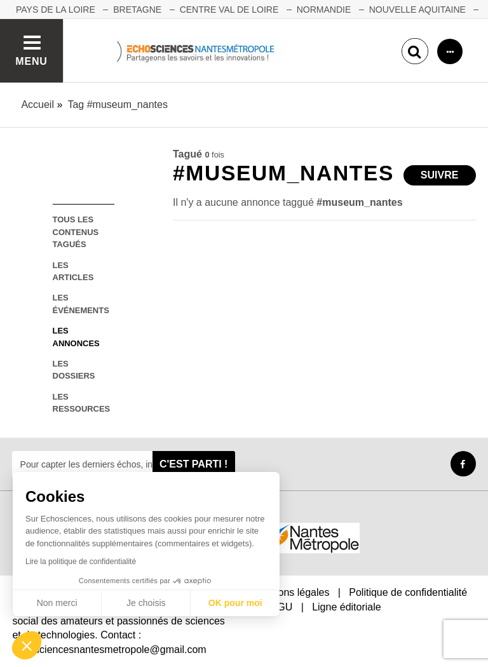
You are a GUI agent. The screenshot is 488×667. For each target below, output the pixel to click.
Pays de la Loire (55, 9)
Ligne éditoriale (346, 607)
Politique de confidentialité (408, 592)
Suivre (440, 175)
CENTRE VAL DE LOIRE (229, 9)
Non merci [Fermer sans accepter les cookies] (57, 603)
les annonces (76, 336)
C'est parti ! (193, 464)
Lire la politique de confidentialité (80, 561)
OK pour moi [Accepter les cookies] (235, 603)
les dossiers (74, 370)
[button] (26, 645)
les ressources (82, 403)
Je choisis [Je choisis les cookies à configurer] (145, 603)
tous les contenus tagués (76, 232)
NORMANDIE (324, 9)
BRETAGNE (137, 9)
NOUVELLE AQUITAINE (417, 9)
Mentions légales (291, 592)
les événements (81, 303)
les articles (73, 271)
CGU (281, 607)
